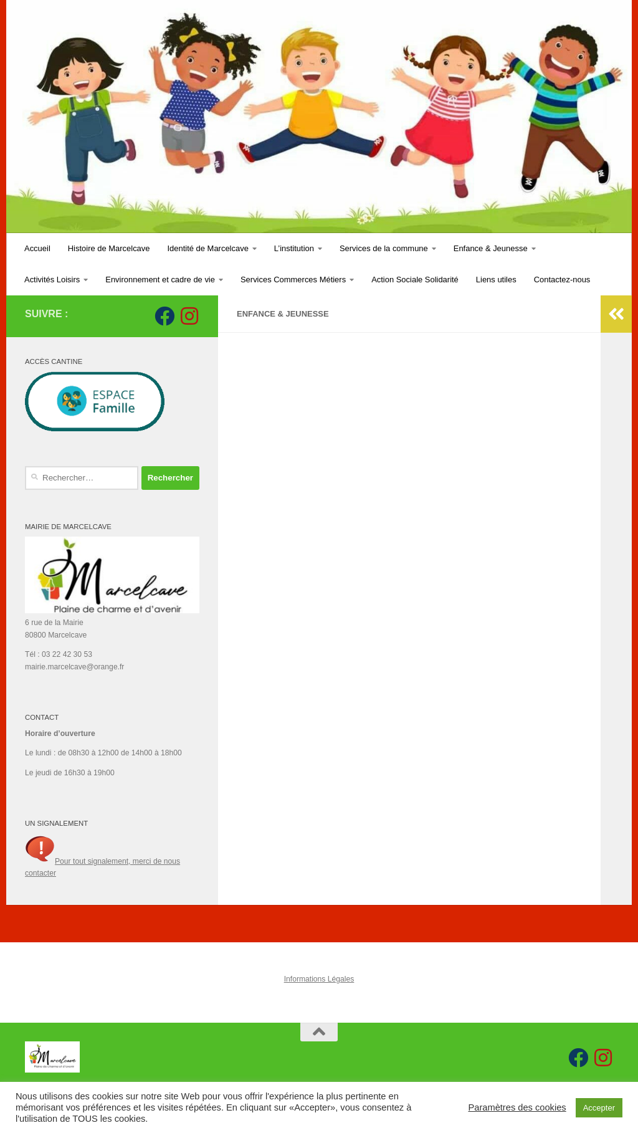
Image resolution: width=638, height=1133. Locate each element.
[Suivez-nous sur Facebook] (164, 316)
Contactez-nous (562, 279)
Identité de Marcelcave (208, 248)
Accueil (37, 248)
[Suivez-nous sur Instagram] (189, 316)
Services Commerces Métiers (293, 279)
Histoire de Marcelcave (109, 248)
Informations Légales (319, 979)
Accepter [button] (599, 1107)
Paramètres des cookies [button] (517, 1107)
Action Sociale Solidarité (415, 279)
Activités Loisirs (52, 279)
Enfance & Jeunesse (491, 248)
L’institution (294, 248)
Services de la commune (384, 248)
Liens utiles (496, 279)
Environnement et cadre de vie (160, 279)
